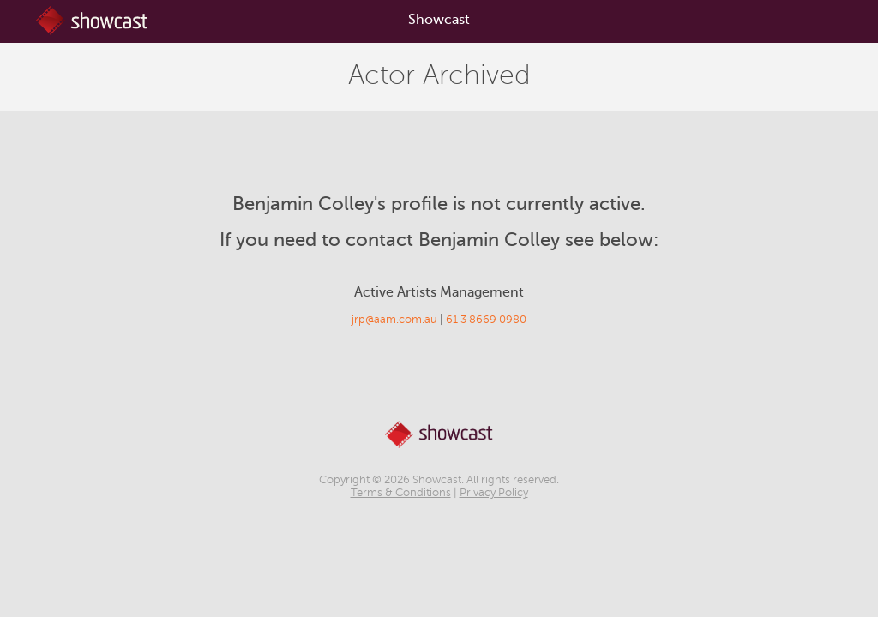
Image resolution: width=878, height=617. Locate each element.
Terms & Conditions (401, 493)
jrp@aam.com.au (394, 320)
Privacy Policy (494, 493)
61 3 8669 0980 (486, 320)
